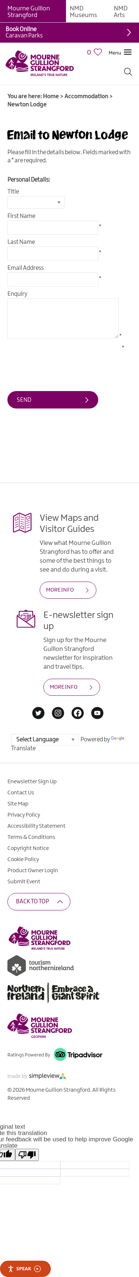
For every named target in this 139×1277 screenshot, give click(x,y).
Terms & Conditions (31, 837)
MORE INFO (60, 590)
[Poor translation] (27, 1155)
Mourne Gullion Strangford (28, 12)
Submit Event (23, 882)
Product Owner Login (32, 871)
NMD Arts (121, 12)
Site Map (18, 804)
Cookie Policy (23, 860)
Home (51, 96)
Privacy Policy (23, 815)
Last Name (21, 242)
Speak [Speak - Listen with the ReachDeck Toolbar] (24, 1268)
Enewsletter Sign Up (32, 782)
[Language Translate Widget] (45, 739)
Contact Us (20, 793)
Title (13, 192)
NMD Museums (83, 12)
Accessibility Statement (36, 826)
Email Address (25, 268)
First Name (21, 216)
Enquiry (17, 294)
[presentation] (63, 359)
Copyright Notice (28, 848)
